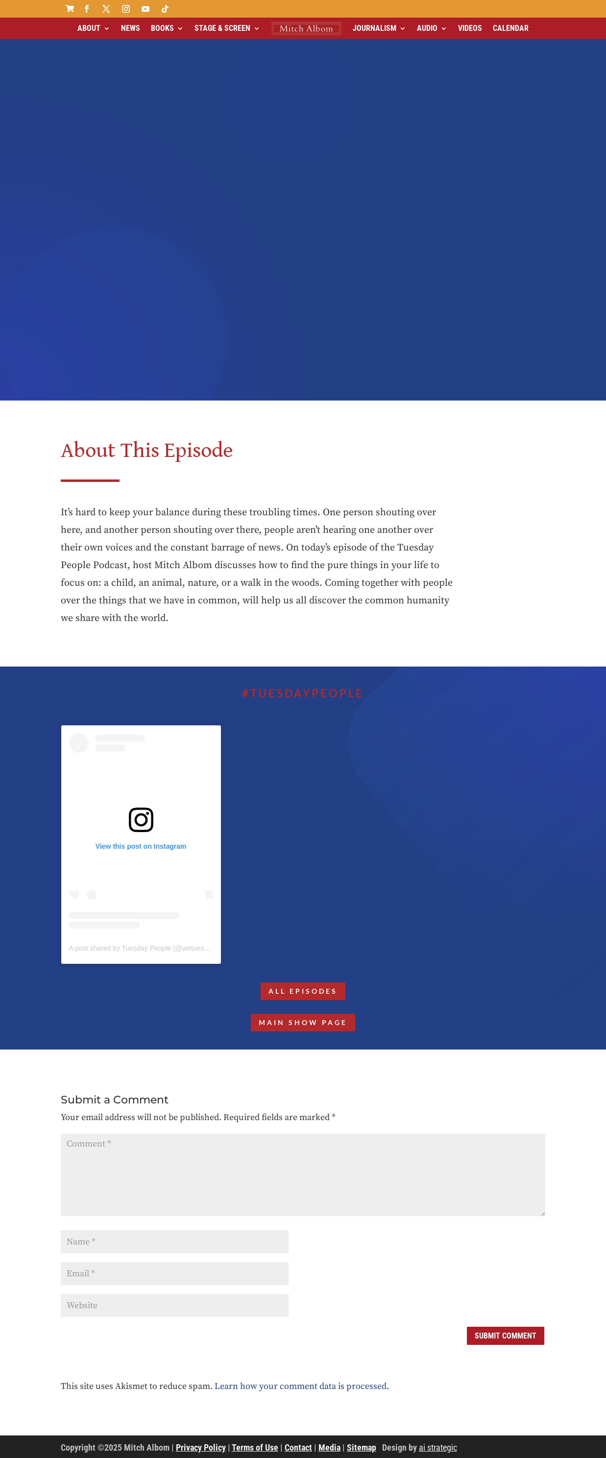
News (130, 28)
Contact (298, 1447)
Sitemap (361, 1447)
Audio (427, 28)
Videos (470, 28)
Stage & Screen (222, 28)
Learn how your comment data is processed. (302, 1386)
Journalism (374, 28)
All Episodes (303, 991)
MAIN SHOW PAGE (303, 1022)
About (88, 28)
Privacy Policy (201, 1447)
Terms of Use (255, 1447)
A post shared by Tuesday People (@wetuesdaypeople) (153, 948)
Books (162, 28)
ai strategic (438, 1447)
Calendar (511, 28)
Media (329, 1447)
